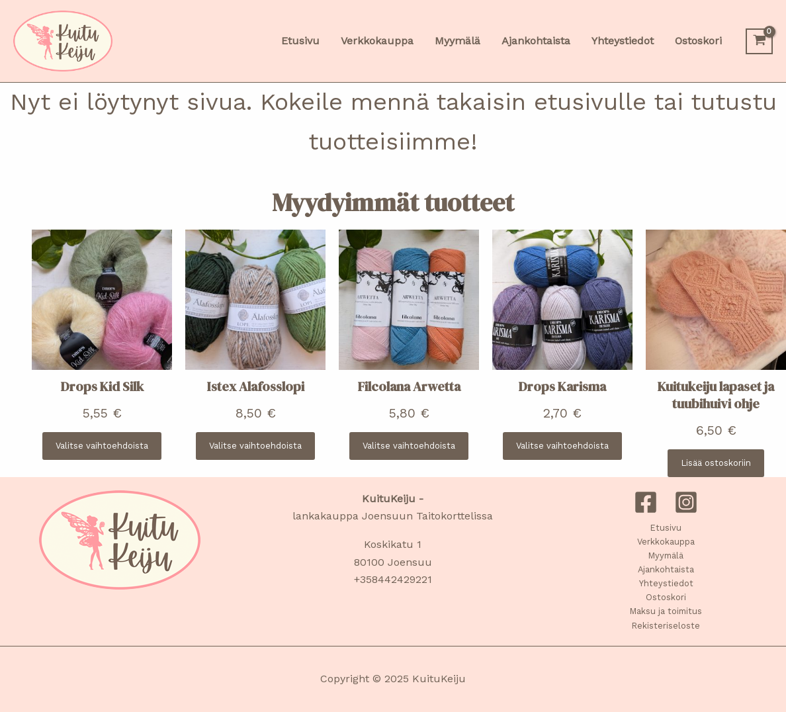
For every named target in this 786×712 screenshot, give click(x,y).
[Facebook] (646, 502)
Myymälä (665, 555)
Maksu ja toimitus (666, 611)
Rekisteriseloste (666, 626)
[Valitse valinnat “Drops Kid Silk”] (101, 445)
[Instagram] (686, 502)
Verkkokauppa (666, 542)
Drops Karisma (562, 386)
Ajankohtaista (666, 569)
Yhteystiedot (666, 583)
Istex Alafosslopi (255, 386)
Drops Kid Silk (102, 386)
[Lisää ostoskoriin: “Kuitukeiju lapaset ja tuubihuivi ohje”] (716, 462)
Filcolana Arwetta (409, 386)
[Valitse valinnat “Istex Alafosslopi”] (255, 445)
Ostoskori (666, 597)
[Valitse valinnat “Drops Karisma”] (562, 445)
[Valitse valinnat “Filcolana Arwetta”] (408, 445)
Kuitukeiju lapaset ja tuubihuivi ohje (716, 395)
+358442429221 (393, 579)
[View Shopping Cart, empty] (759, 41)
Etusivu (665, 528)
